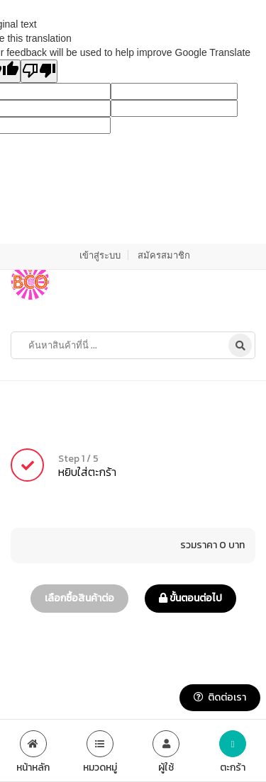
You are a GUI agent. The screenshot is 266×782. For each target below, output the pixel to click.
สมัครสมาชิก (164, 255)
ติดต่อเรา (220, 697)
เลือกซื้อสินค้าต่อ (79, 598)
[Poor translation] (39, 71)
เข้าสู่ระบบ (100, 255)
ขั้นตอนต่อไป (190, 598)
